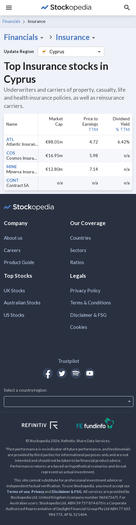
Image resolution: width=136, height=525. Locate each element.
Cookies (78, 327)
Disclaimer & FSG (88, 315)
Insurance (76, 37)
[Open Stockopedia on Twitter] (62, 373)
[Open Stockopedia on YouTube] (90, 373)
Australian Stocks (22, 302)
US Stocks (14, 315)
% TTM (123, 129)
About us (13, 238)
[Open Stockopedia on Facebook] (48, 373)
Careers (12, 250)
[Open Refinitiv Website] (47, 426)
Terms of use (18, 491)
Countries (80, 238)
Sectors (78, 250)
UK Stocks (14, 290)
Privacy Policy (85, 290)
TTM (93, 129)
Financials (11, 21)
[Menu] (9, 8)
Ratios (77, 262)
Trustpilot (68, 361)
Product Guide (19, 262)
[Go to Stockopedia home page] (66, 7)
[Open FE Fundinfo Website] (95, 423)
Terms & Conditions (90, 302)
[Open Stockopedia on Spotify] (76, 373)
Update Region (19, 51)
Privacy (37, 491)
